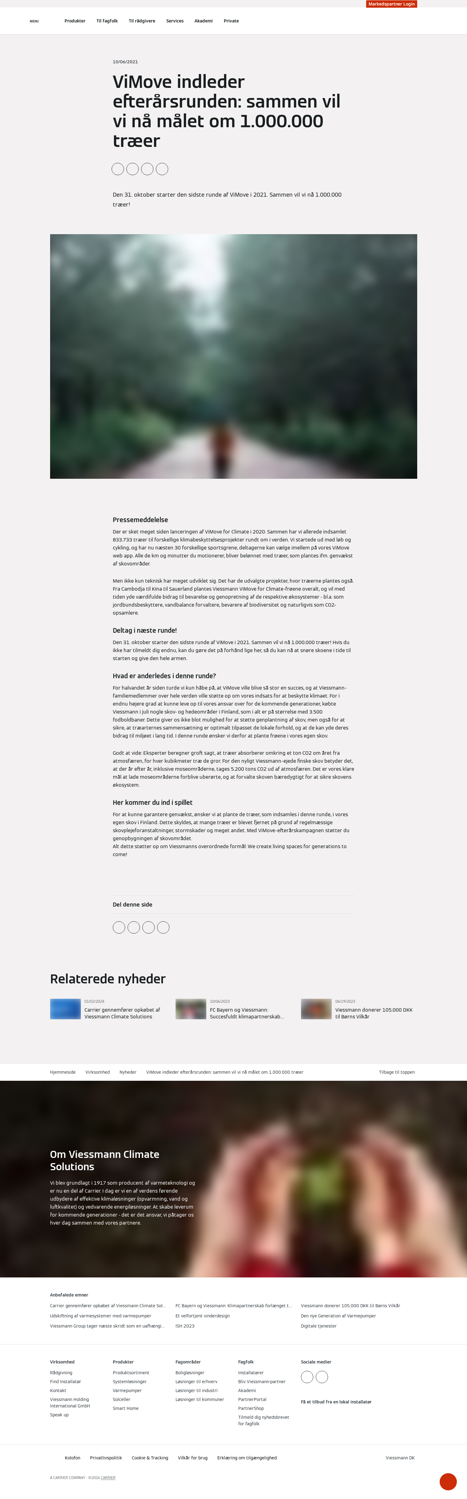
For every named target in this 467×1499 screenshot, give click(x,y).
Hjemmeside (63, 1072)
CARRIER (108, 1477)
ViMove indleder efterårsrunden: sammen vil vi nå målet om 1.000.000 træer (224, 1072)
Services (175, 21)
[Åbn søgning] (414, 21)
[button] (448, 1481)
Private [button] (231, 21)
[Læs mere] (108, 1009)
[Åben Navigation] (34, 21)
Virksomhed (97, 1072)
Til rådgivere (142, 21)
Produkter (75, 21)
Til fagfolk (107, 21)
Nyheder (128, 1072)
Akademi (204, 21)
